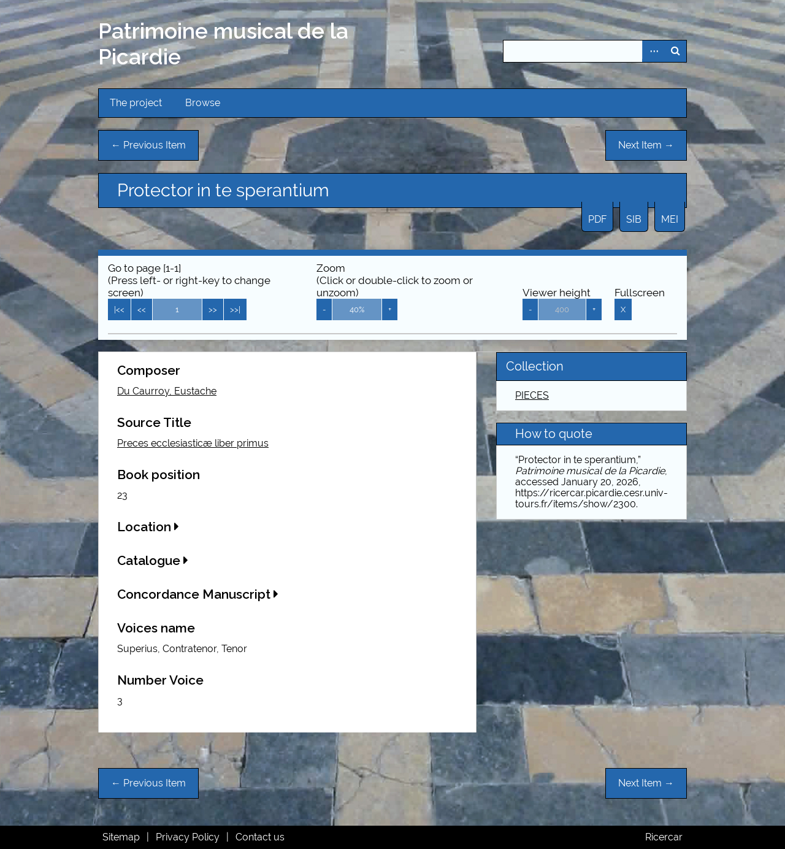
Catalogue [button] (152, 560)
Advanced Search (653, 51)
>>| (235, 309)
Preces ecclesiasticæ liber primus (193, 443)
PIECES (532, 395)
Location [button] (148, 526)
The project (136, 103)
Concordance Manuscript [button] (197, 594)
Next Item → (646, 145)
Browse (202, 103)
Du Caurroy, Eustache (166, 391)
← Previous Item (148, 145)
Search (675, 51)
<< (141, 309)
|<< (119, 309)
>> (213, 309)
